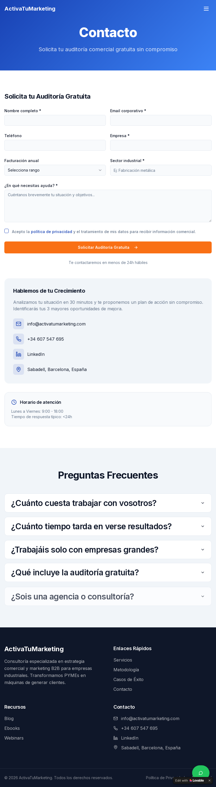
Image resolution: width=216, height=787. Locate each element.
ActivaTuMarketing (34, 649)
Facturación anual (21, 160)
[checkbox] (6, 231)
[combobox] (55, 170)
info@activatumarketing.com (52, 323)
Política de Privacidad (165, 777)
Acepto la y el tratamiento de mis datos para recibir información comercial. (104, 231)
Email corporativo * (128, 110)
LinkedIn (31, 354)
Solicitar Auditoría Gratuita (108, 247)
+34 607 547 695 (41, 339)
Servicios (122, 660)
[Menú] (206, 6)
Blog (9, 718)
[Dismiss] (209, 780)
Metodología (126, 669)
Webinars (14, 738)
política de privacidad (51, 231)
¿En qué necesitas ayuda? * (31, 185)
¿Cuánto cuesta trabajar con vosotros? (108, 503)
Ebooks (12, 728)
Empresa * (119, 135)
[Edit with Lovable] (189, 780)
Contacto (122, 689)
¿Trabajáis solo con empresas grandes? (108, 551)
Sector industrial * (127, 160)
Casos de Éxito (128, 679)
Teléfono (12, 135)
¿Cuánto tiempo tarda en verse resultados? (108, 525)
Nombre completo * (22, 110)
